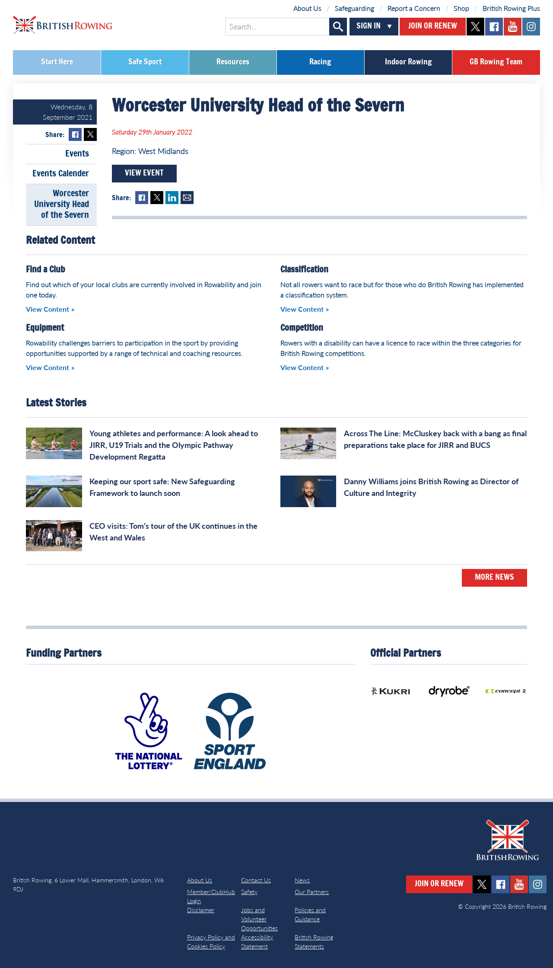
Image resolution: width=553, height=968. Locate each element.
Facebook (75, 134)
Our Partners (312, 891)
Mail (187, 197)
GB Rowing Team (496, 62)
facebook (494, 26)
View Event (144, 173)
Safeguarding (354, 8)
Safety (249, 891)
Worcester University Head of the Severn (61, 204)
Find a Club (45, 269)
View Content (47, 309)
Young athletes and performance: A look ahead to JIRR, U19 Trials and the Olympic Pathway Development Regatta (173, 444)
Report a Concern (414, 8)
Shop (461, 8)
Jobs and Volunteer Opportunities (259, 919)
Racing (320, 62)
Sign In (368, 26)
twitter (475, 26)
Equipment (45, 328)
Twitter (90, 134)
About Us (307, 8)
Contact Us (256, 880)
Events (77, 154)
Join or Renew (432, 26)
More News (494, 577)
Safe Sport (145, 62)
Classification (304, 269)
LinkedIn (171, 197)
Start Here (57, 62)
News (302, 880)
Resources (232, 62)
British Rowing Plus (511, 8)
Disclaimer (200, 910)
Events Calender (60, 173)
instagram (531, 26)
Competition (301, 328)
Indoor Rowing (408, 62)
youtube (512, 26)
